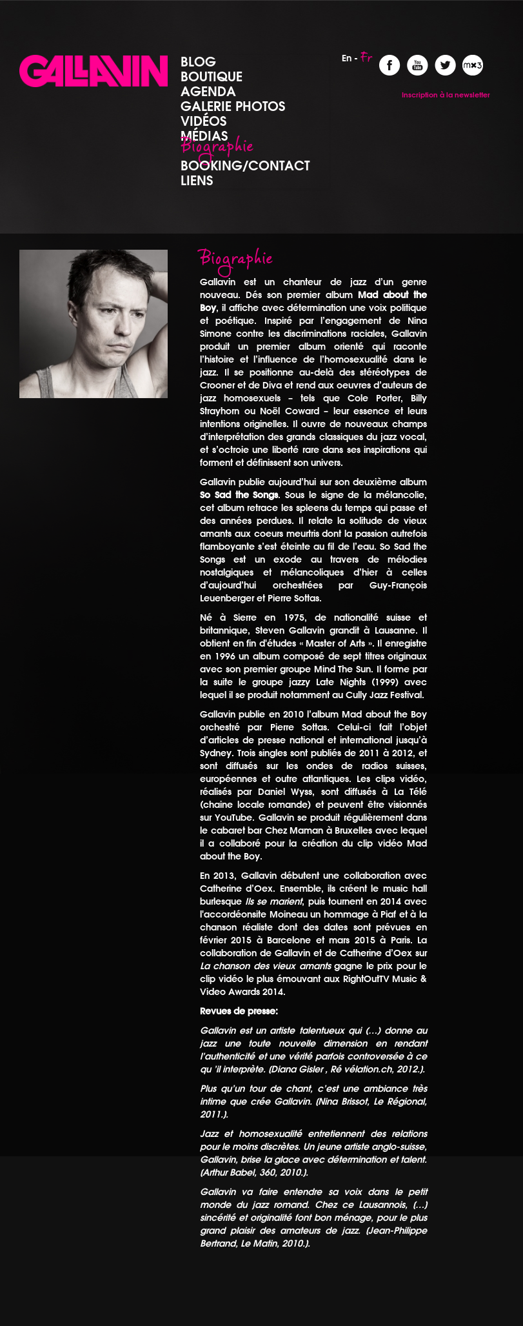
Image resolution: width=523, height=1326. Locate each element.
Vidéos (203, 120)
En (346, 58)
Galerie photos (233, 105)
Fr (366, 61)
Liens (197, 180)
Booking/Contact (245, 165)
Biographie (217, 150)
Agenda (208, 91)
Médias (204, 135)
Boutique (211, 76)
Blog (198, 61)
